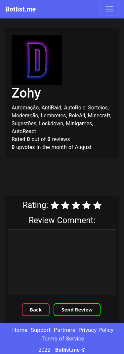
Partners (64, 330)
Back (36, 309)
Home (19, 330)
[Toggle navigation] (109, 9)
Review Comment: (62, 220)
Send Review (77, 309)
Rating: (35, 205)
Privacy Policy (95, 330)
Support (41, 330)
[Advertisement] (62, 177)
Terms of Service (62, 338)
